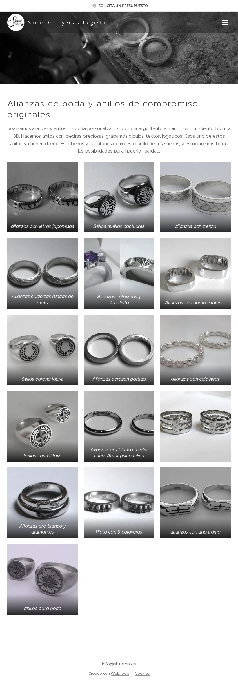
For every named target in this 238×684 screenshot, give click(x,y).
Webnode (120, 673)
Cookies (142, 673)
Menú (225, 22)
